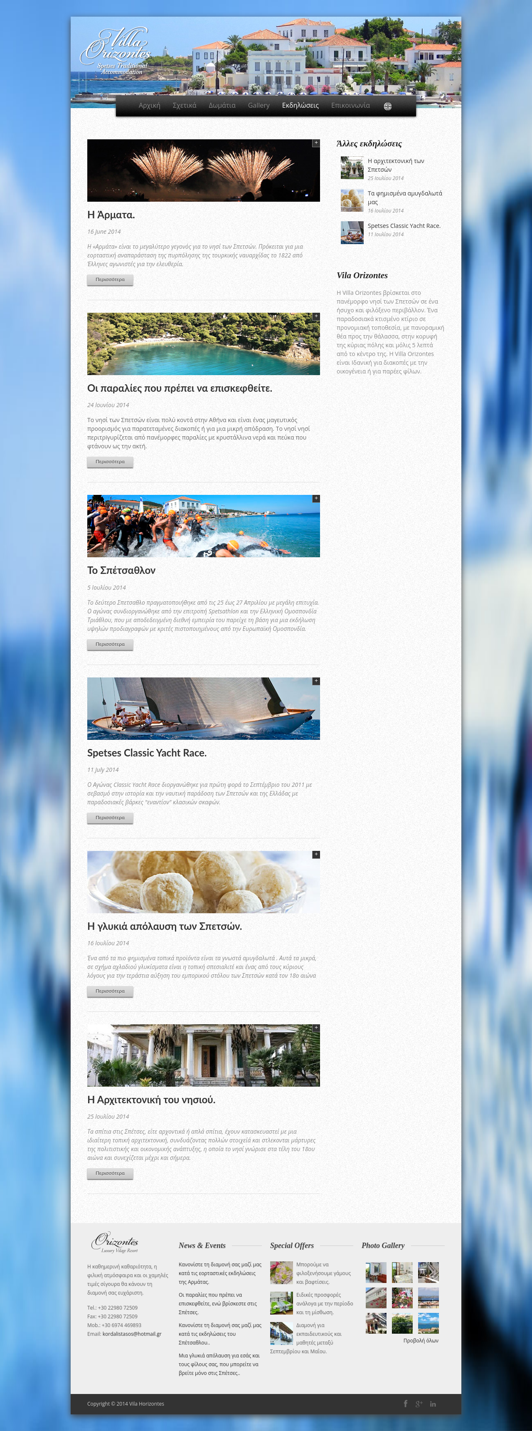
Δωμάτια (222, 105)
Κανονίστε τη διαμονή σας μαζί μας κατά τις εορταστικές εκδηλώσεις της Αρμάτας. (220, 1273)
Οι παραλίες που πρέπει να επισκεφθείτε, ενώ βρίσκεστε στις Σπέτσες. (218, 1303)
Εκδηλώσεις (300, 105)
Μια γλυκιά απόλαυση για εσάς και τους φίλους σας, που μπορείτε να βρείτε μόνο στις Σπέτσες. (219, 1364)
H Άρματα (110, 214)
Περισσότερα (110, 279)
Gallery (259, 105)
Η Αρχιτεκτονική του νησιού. (151, 1099)
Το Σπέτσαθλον (121, 570)
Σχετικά (185, 105)
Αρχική (149, 105)
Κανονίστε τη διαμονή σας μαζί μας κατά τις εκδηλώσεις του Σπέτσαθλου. (220, 1334)
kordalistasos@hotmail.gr (132, 1333)
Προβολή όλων (421, 1340)
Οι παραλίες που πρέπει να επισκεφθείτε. (179, 388)
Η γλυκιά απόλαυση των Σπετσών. (164, 926)
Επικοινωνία (350, 105)
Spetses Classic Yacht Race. (147, 752)
